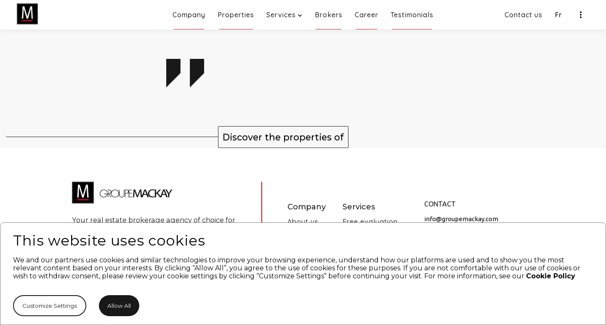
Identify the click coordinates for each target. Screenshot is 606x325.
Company (189, 20)
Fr (558, 15)
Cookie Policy (550, 276)
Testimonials (412, 20)
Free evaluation (370, 221)
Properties (236, 20)
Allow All (119, 305)
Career (366, 20)
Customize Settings (49, 305)
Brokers (329, 20)
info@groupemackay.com (461, 219)
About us (303, 221)
